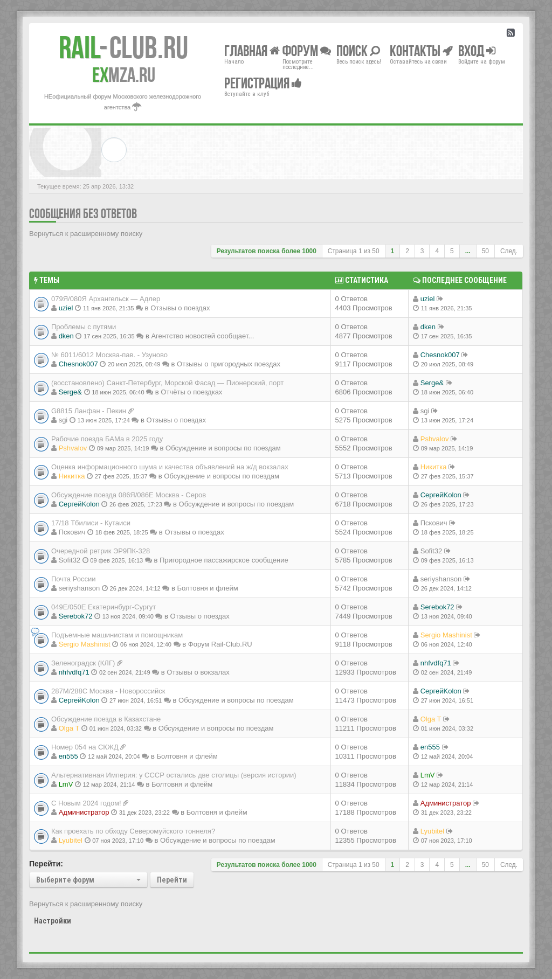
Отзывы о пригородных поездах (228, 364)
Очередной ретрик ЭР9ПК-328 (100, 551)
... (468, 251)
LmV (66, 784)
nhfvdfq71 (74, 672)
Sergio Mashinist (85, 644)
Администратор (84, 812)
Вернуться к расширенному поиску (85, 234)
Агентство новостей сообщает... (202, 336)
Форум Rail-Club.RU (220, 644)
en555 (68, 756)
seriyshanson (79, 588)
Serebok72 (76, 616)
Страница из (354, 251)
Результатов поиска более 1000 (266, 251)
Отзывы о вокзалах (198, 672)
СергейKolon (79, 504)
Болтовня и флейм (207, 588)
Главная (252, 50)
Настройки (52, 920)
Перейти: (46, 863)
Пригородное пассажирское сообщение (224, 560)
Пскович (72, 532)
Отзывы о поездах (180, 308)
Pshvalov (73, 448)
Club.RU (123, 47)
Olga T (69, 728)
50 (485, 251)
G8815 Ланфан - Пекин (88, 411)
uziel (66, 308)
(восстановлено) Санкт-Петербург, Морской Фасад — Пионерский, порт (167, 383)
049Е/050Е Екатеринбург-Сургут (103, 607)
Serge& (70, 392)
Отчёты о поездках (191, 392)
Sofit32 (69, 560)
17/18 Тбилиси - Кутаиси (90, 523)
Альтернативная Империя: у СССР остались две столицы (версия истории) (173, 775)
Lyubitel (70, 840)
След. (509, 251)
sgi (63, 420)
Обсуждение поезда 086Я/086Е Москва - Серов (128, 495)
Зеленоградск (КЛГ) (83, 663)
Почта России (73, 579)
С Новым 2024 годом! (86, 803)
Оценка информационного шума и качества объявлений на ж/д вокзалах (169, 467)
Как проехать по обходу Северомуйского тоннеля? (133, 831)
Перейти (172, 880)
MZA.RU (123, 75)
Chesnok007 (78, 364)
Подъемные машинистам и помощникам (117, 635)
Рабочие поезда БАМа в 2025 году (107, 439)
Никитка (72, 476)
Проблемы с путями (83, 327)
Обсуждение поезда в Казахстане (106, 719)
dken (66, 336)
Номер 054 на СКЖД (85, 747)
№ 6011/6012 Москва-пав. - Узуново (109, 355)
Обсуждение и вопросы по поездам (223, 448)
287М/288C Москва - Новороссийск (108, 691)
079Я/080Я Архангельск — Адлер (105, 299)
